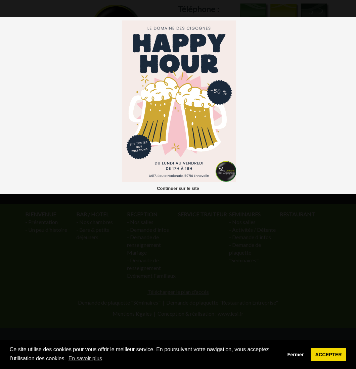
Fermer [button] (295, 354)
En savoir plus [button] (85, 358)
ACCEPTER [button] (328, 354)
